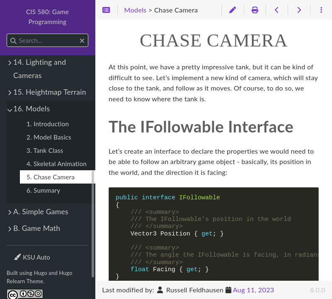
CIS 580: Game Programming (47, 16)
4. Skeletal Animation (57, 163)
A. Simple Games (40, 211)
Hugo (40, 273)
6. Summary (43, 190)
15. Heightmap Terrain (49, 92)
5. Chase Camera (51, 177)
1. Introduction (48, 123)
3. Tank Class (45, 150)
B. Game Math (36, 228)
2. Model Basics (49, 137)
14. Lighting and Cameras (39, 69)
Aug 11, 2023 (253, 290)
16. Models (31, 108)
